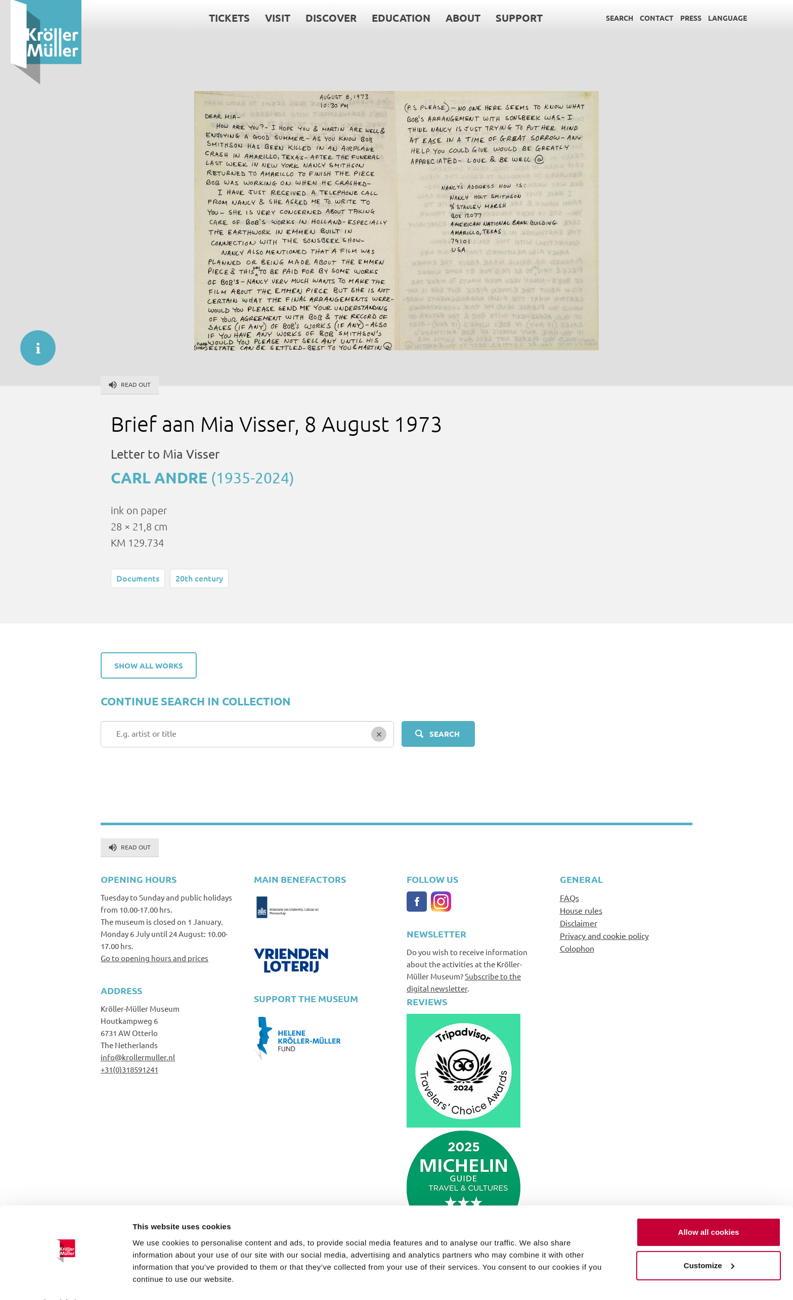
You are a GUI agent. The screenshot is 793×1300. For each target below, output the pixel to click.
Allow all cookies (708, 1205)
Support (508, 17)
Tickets (218, 17)
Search (609, 17)
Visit (267, 17)
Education (390, 17)
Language (716, 17)
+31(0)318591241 (129, 1069)
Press (680, 17)
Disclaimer (578, 923)
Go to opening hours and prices (154, 958)
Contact (646, 17)
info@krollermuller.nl (138, 1057)
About (452, 17)
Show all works (148, 665)
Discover (320, 17)
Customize (709, 1238)
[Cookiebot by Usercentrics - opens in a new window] (65, 1280)
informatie (33, 342)
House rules (581, 910)
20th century (199, 578)
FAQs (569, 897)
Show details (156, 1280)
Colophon (577, 948)
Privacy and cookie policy (604, 935)
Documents (137, 578)
